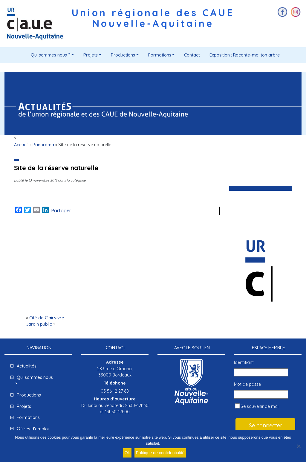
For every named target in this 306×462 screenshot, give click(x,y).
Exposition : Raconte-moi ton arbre (244, 55)
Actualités (26, 366)
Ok (127, 452)
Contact (192, 55)
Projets (90, 55)
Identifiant (244, 362)
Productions (123, 55)
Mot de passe (247, 384)
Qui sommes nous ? (51, 55)
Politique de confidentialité (160, 452)
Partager (61, 211)
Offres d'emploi (33, 428)
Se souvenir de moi (257, 406)
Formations (159, 55)
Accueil (21, 144)
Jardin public (39, 324)
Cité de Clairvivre (46, 318)
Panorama (43, 144)
